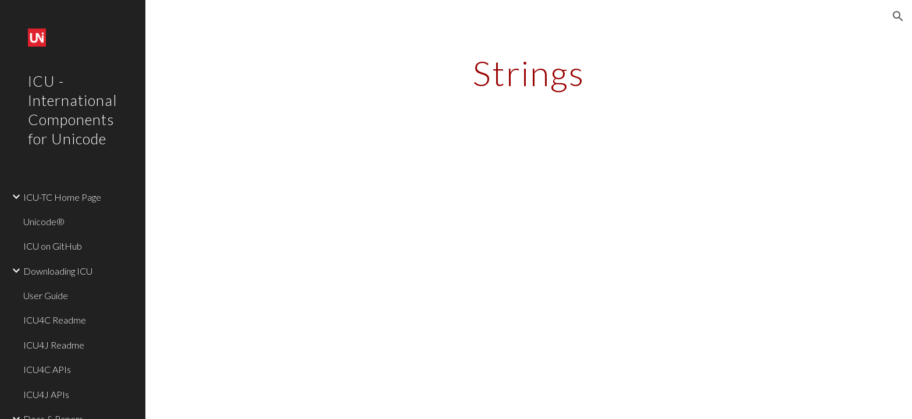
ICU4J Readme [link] (53, 344)
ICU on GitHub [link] (52, 245)
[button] (898, 16)
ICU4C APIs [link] (47, 369)
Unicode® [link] (44, 221)
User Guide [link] (45, 295)
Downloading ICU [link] (57, 270)
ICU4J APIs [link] (46, 394)
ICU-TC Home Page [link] (62, 197)
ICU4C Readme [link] (54, 319)
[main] (529, 73)
